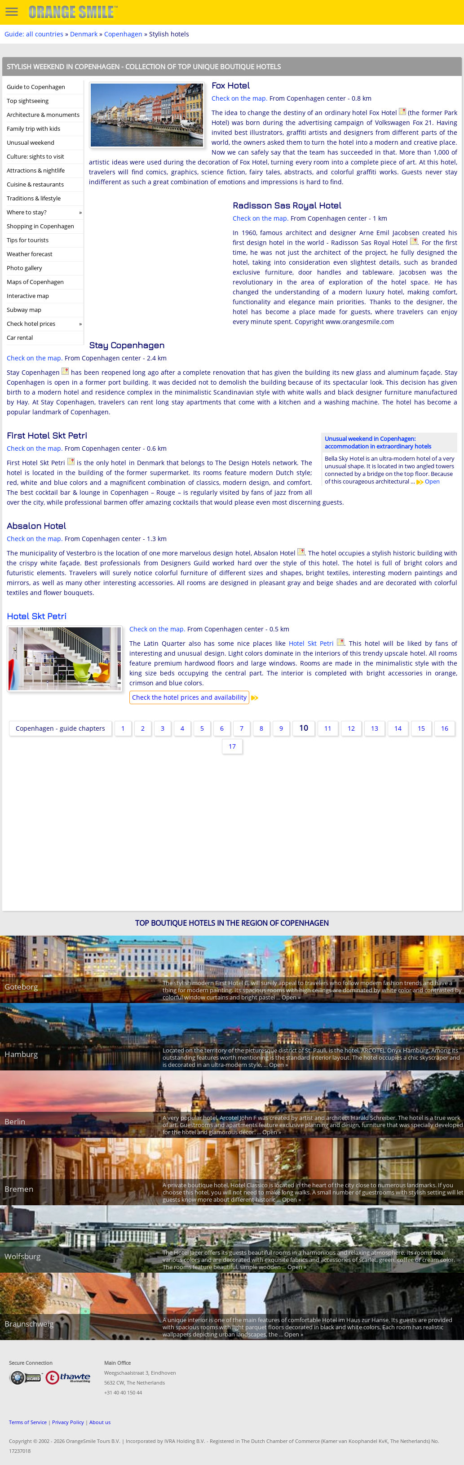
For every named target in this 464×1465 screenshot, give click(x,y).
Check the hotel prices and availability (189, 697)
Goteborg (21, 986)
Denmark (83, 34)
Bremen (18, 1189)
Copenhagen (123, 34)
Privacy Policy (68, 1422)
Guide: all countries (33, 34)
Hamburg (21, 1054)
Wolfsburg (22, 1256)
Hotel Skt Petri (36, 616)
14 (398, 728)
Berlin (14, 1121)
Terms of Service (28, 1422)
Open (428, 481)
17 (232, 746)
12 (351, 728)
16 (444, 728)
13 (374, 728)
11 (327, 728)
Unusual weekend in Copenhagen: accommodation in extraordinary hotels (378, 442)
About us (99, 1422)
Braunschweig (28, 1323)
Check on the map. (240, 98)
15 (421, 728)
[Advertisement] (156, 259)
